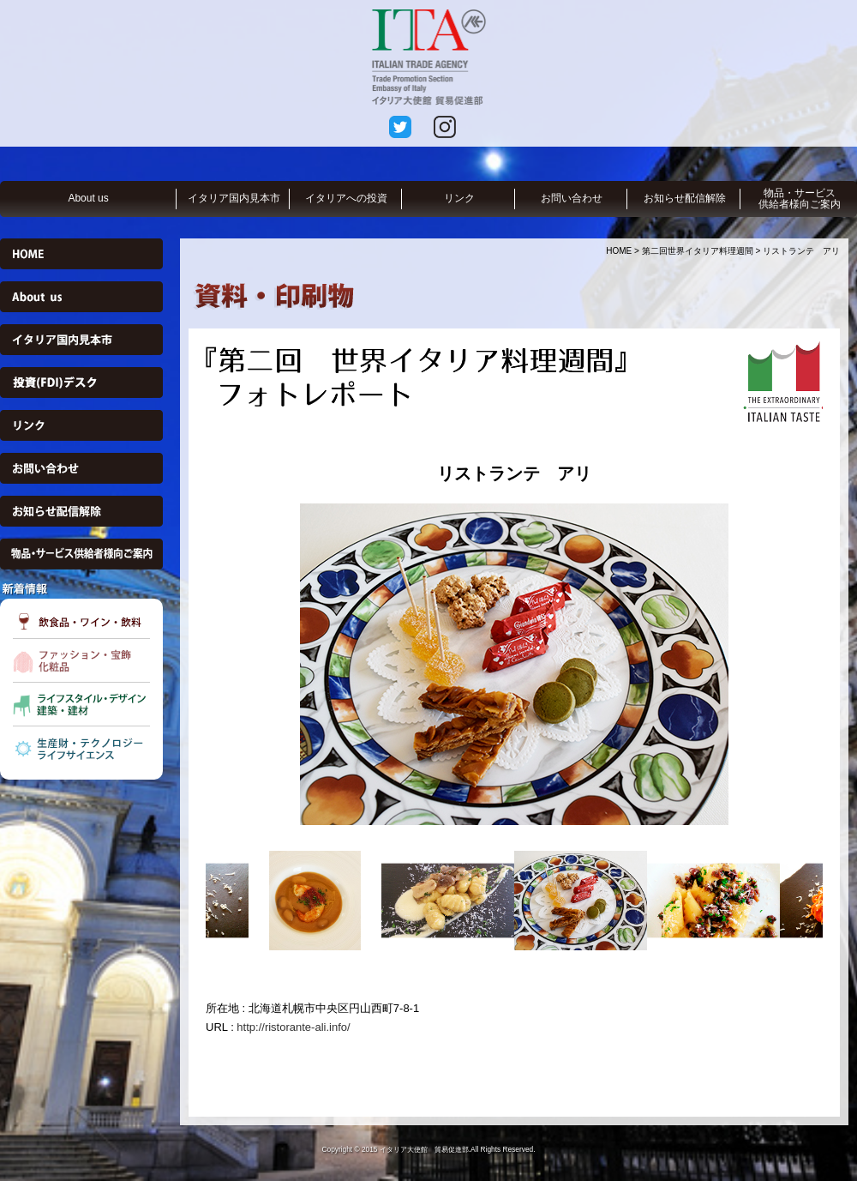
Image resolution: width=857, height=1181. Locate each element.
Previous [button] (192, 663)
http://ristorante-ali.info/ (293, 1027)
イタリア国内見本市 (234, 198)
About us (88, 198)
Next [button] (835, 663)
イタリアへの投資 (346, 198)
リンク (459, 198)
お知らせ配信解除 (685, 198)
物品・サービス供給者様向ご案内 (799, 198)
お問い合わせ (571, 198)
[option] (514, 664)
